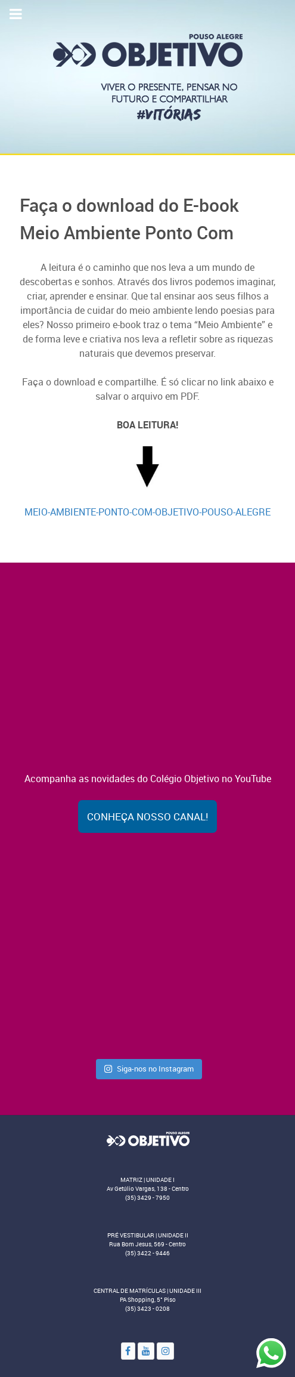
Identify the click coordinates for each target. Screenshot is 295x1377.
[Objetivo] (148, 1138)
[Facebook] (128, 1351)
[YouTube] (146, 1351)
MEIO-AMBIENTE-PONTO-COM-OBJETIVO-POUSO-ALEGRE (147, 511)
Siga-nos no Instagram (148, 1068)
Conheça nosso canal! (147, 816)
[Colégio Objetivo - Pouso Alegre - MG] (148, 76)
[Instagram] (165, 1351)
